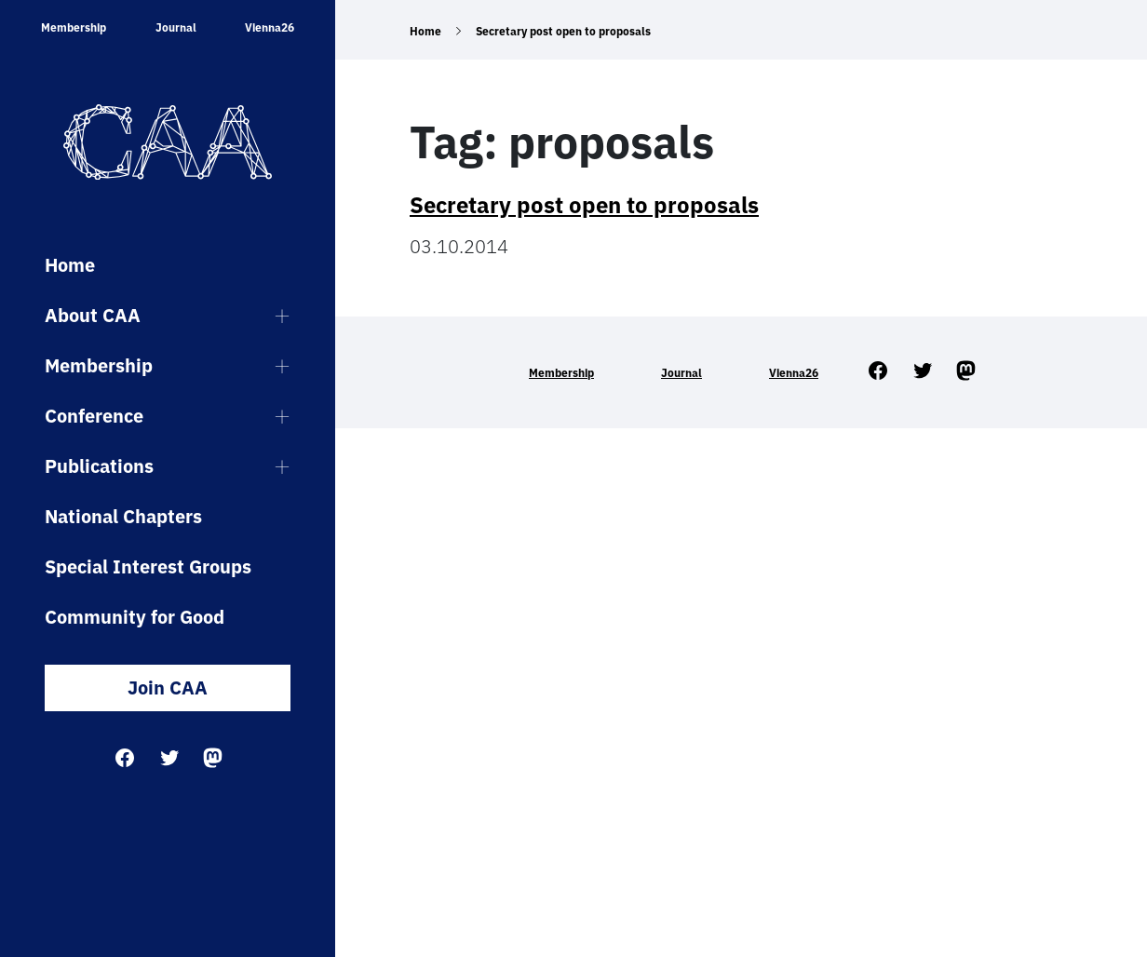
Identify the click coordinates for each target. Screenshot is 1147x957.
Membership (73, 27)
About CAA (93, 315)
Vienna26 (269, 27)
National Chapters (123, 516)
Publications (99, 465)
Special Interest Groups (148, 566)
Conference (94, 415)
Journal (175, 27)
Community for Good (134, 616)
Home (70, 264)
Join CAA (168, 687)
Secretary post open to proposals (584, 205)
